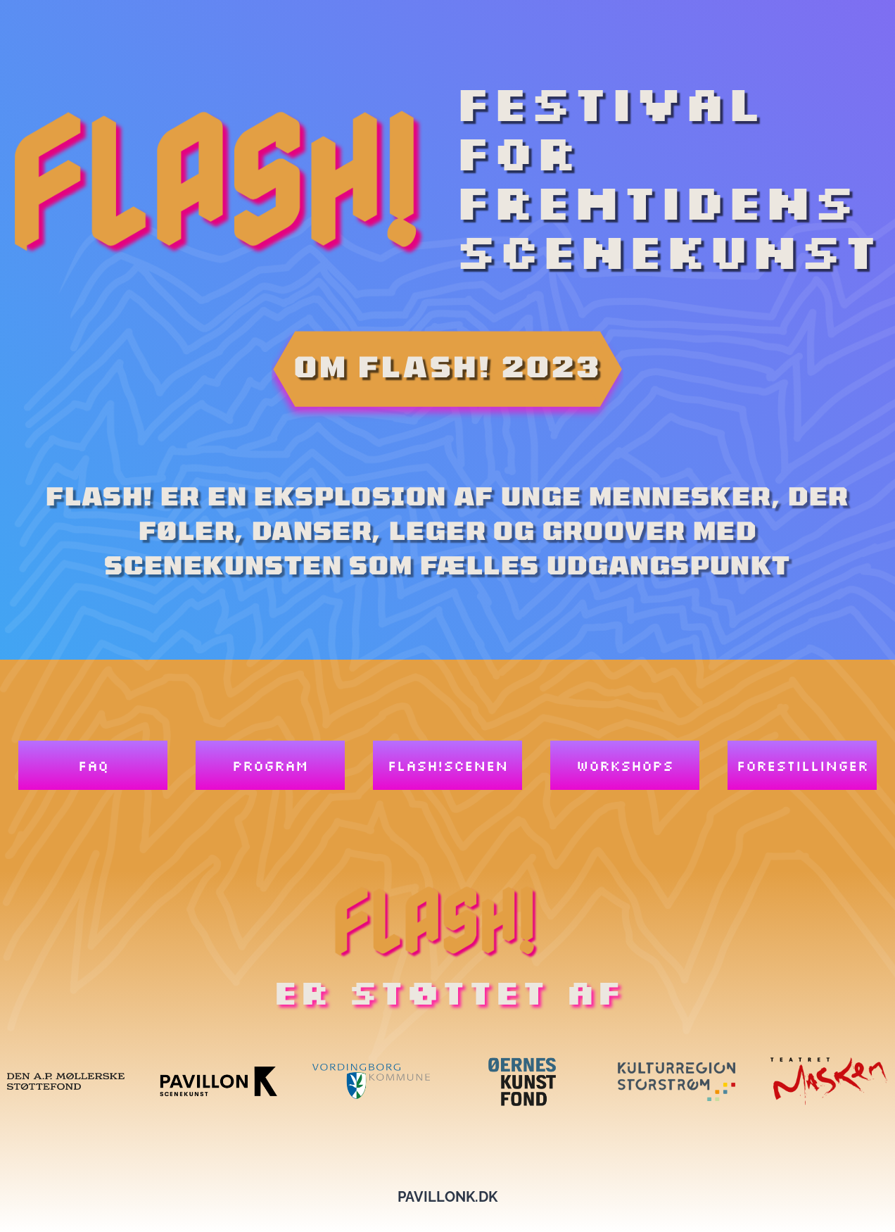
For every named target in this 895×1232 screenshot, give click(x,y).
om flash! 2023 (448, 366)
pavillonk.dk (447, 1196)
